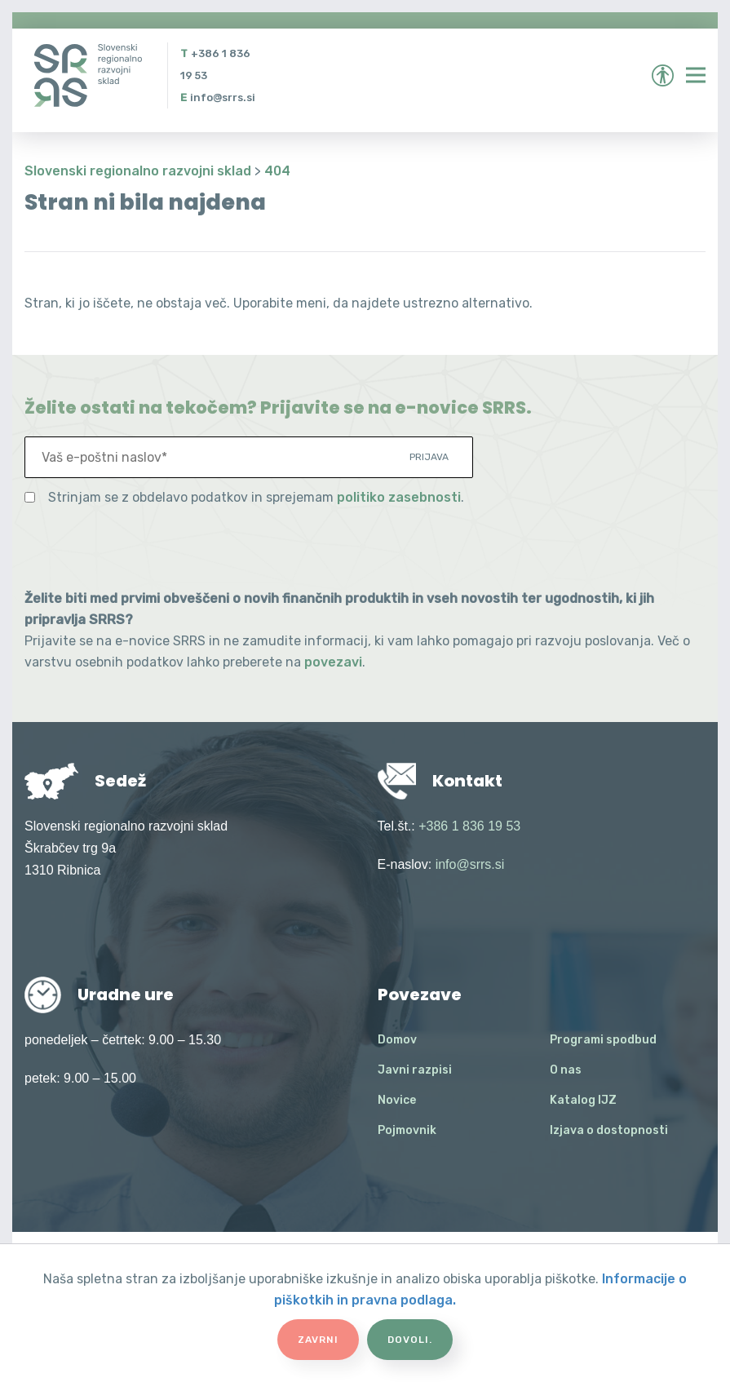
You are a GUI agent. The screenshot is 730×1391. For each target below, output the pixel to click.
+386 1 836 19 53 (469, 826)
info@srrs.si (222, 97)
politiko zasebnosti (399, 497)
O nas (566, 1070)
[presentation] (148, 548)
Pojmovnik (407, 1130)
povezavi (333, 662)
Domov (397, 1040)
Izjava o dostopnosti (609, 1130)
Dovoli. (409, 1339)
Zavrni (318, 1339)
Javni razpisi (415, 1070)
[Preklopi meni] (696, 75)
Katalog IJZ (583, 1100)
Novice (397, 1100)
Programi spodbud (603, 1040)
